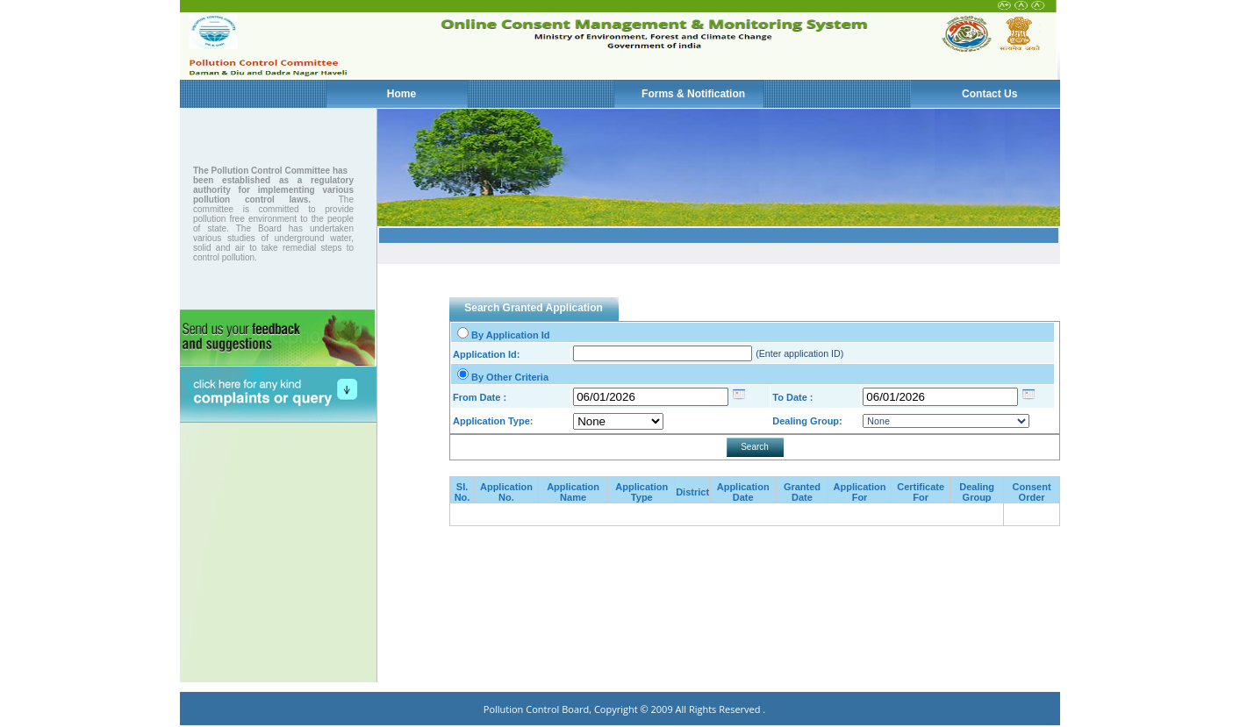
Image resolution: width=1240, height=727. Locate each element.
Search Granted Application (533, 308)
